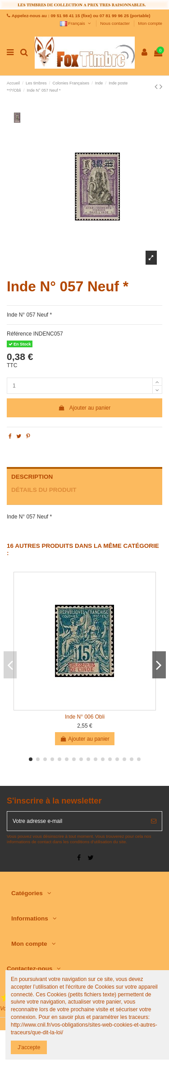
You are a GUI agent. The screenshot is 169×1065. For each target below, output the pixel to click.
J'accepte (29, 1047)
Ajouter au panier (85, 408)
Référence (19, 334)
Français (76, 23)
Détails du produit (44, 489)
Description (32, 476)
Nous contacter (115, 23)
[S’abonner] (154, 821)
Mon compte (150, 23)
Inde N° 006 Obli (85, 717)
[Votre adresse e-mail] (76, 821)
